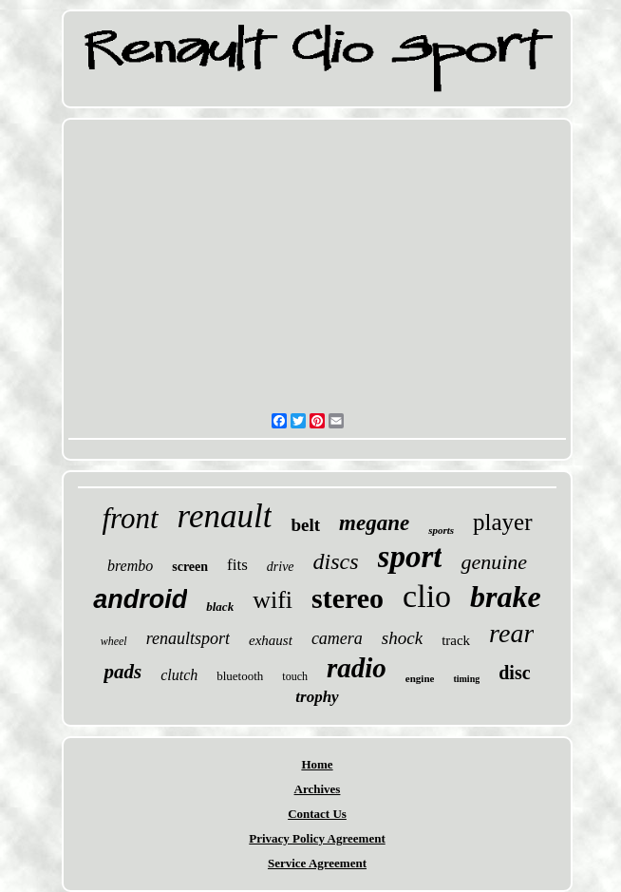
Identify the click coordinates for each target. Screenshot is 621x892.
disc (514, 672)
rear (511, 633)
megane (374, 523)
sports (441, 530)
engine (420, 678)
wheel (114, 641)
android (140, 599)
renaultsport (188, 638)
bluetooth (239, 676)
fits (237, 565)
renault (225, 516)
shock (402, 638)
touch (295, 676)
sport (410, 557)
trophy (316, 697)
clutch (179, 675)
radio (356, 668)
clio (427, 596)
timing (466, 679)
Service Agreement (317, 863)
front (130, 518)
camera (337, 638)
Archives (317, 789)
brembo (130, 566)
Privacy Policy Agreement (317, 838)
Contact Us (317, 814)
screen (190, 567)
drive (280, 567)
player (502, 522)
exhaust (270, 640)
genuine (494, 562)
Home (316, 764)
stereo (347, 598)
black (220, 606)
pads (122, 671)
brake (505, 596)
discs (336, 561)
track (456, 640)
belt (305, 525)
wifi (272, 600)
